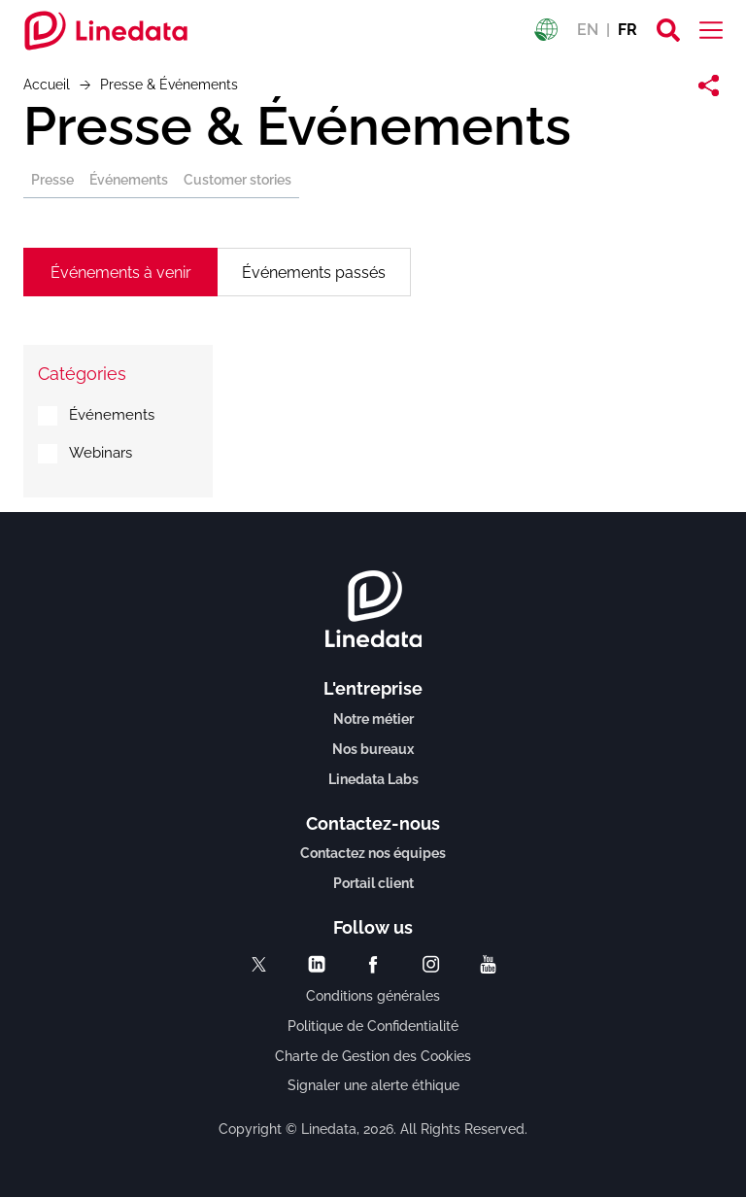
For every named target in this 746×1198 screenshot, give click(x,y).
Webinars (100, 453)
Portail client (373, 883)
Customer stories (237, 180)
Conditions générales (373, 996)
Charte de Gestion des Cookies (373, 1056)
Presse (52, 180)
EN (587, 29)
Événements (128, 180)
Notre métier (373, 719)
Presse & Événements (297, 126)
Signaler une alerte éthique (373, 1085)
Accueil (46, 84)
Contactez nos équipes (373, 853)
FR (627, 29)
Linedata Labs (373, 779)
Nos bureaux (373, 749)
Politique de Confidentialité (373, 1026)
